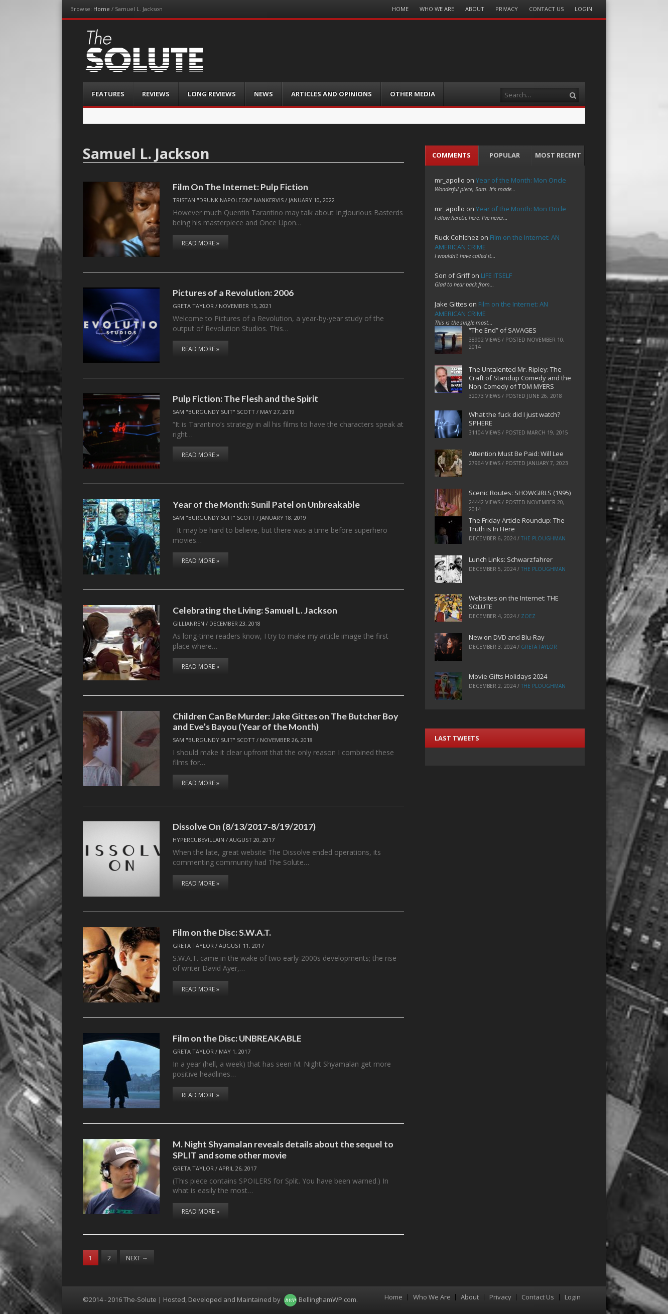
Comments (451, 155)
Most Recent (558, 155)
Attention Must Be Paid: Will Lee (516, 453)
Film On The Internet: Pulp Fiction (240, 186)
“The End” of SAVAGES (503, 330)
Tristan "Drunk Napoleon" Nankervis (228, 200)
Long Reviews (212, 93)
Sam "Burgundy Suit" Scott (214, 411)
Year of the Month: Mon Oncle (521, 180)
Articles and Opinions (331, 93)
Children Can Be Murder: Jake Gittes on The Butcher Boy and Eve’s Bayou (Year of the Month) (285, 721)
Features (108, 93)
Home (101, 9)
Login (583, 9)
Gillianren (188, 623)
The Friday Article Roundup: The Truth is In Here (517, 524)
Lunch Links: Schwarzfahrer (511, 559)
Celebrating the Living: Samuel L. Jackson (255, 610)
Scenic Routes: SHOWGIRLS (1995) (520, 492)
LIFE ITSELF (496, 275)
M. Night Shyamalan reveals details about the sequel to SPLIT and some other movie (283, 1149)
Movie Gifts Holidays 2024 (508, 676)
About (474, 9)
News (263, 93)
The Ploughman (543, 538)
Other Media (412, 93)
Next (137, 1258)
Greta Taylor (193, 306)
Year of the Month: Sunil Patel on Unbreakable (266, 504)
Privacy (506, 9)
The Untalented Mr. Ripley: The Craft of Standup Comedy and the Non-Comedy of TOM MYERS (520, 378)
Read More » (200, 243)
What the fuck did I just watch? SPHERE (514, 418)
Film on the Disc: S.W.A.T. (222, 932)
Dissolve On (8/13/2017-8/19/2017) (244, 826)
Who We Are (437, 9)
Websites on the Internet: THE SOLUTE (514, 602)
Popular (504, 155)
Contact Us (546, 9)
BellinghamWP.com (327, 1299)
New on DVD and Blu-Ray (507, 637)
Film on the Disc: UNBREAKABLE (237, 1038)
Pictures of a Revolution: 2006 (233, 292)
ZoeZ (528, 616)
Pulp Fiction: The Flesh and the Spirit (245, 398)
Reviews (156, 93)
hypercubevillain (198, 839)
